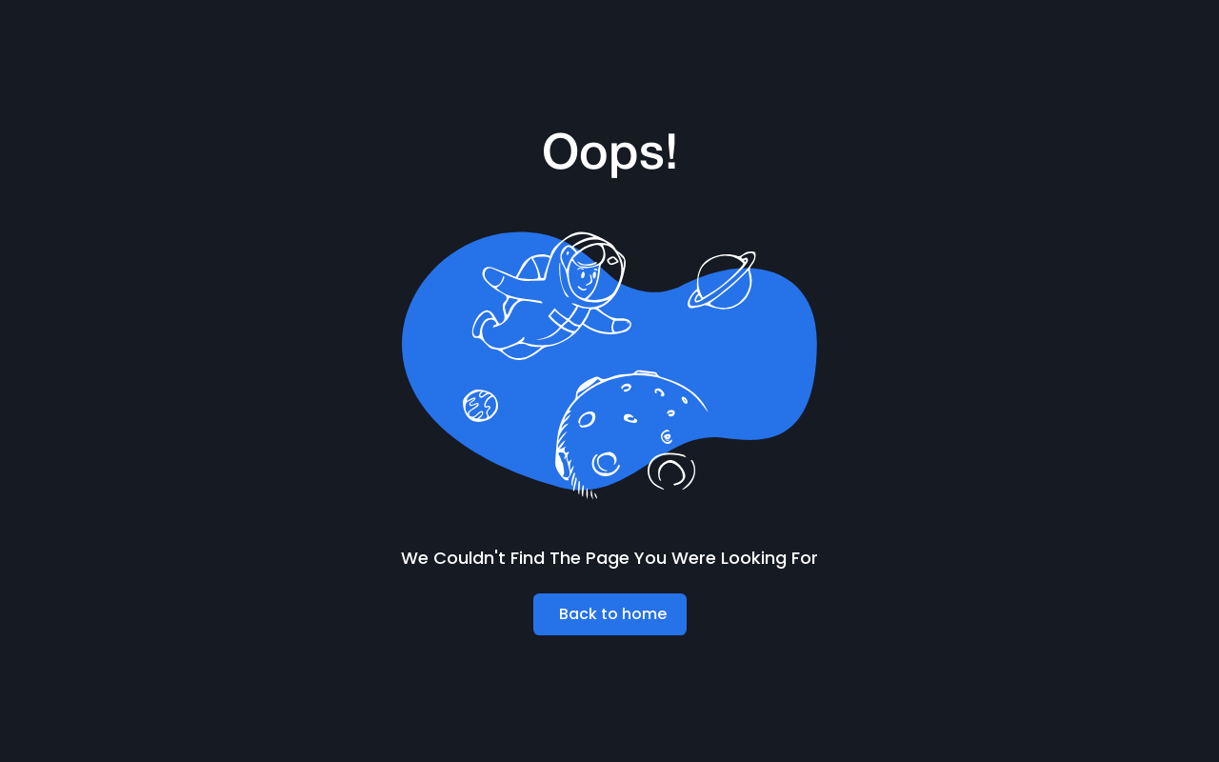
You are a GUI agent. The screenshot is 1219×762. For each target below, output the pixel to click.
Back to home (613, 614)
